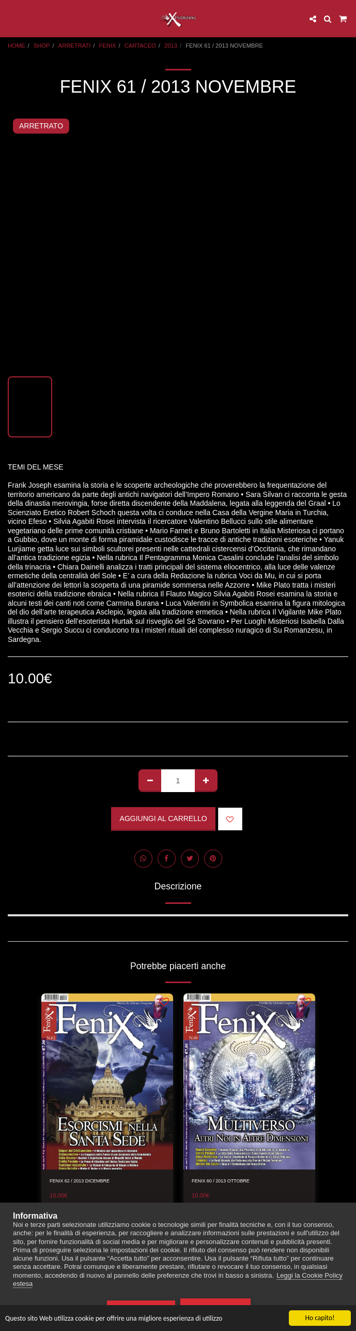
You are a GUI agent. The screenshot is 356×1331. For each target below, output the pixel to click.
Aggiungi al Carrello (163, 818)
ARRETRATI (74, 45)
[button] (11, 18)
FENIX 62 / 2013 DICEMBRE (80, 1180)
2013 (170, 45)
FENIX (107, 45)
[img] (107, 1081)
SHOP (42, 45)
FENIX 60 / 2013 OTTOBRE (221, 1180)
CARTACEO (140, 45)
